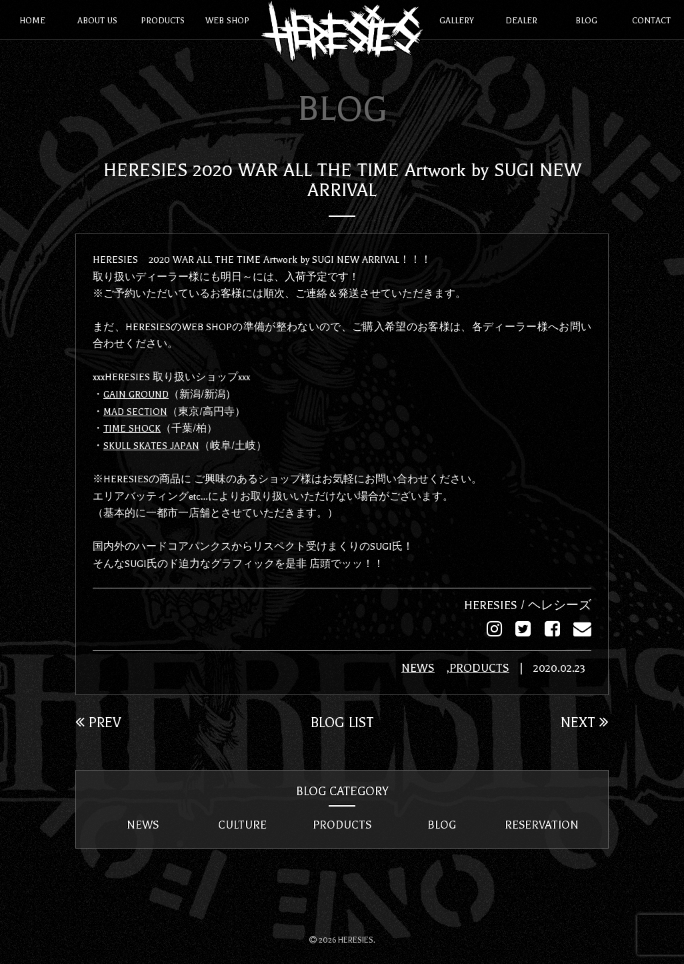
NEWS (411, 667)
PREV (99, 721)
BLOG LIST (342, 721)
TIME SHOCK (132, 427)
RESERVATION (541, 824)
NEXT (584, 721)
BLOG (442, 824)
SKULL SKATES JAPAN (151, 444)
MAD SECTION (136, 410)
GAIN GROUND (136, 393)
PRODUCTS (473, 667)
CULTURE (242, 824)
